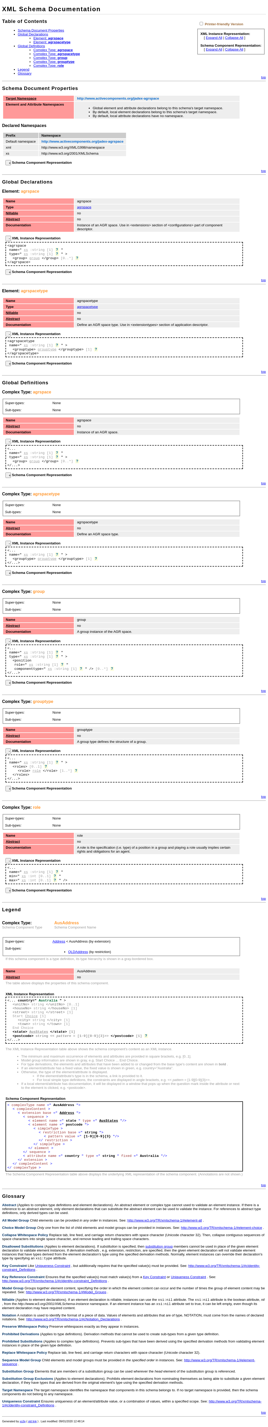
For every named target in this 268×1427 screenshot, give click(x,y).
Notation (9, 1317)
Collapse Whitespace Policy (25, 1235)
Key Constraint (14, 1266)
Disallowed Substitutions (22, 1246)
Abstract (13, 219)
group (34, 258)
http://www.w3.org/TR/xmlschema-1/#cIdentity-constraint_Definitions (54, 1281)
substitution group (159, 1246)
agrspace (30, 191)
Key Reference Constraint (23, 1277)
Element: (48, 38)
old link (32, 1422)
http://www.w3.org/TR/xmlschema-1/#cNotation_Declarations (73, 1321)
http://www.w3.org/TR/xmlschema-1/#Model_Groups (66, 1293)
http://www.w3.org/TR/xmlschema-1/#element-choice (221, 1228)
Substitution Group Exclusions (27, 1380)
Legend (23, 69)
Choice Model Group (19, 1228)
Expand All (214, 38)
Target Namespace (21, 98)
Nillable (12, 213)
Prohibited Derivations (20, 1336)
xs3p (23, 1422)
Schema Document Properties (41, 30)
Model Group (12, 1289)
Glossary (25, 73)
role (36, 771)
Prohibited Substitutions (22, 1343)
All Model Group (15, 1220)
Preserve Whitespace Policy (25, 1328)
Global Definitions (31, 46)
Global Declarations (33, 34)
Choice (31, 1016)
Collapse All (234, 38)
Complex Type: (53, 50)
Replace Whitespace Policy (24, 1354)
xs (7, 153)
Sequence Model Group (21, 1362)
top (263, 77)
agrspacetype (34, 291)
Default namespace (21, 141)
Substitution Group (18, 1373)
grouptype (47, 349)
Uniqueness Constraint (52, 1266)
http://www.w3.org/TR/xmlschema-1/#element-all (164, 1220)
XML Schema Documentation (51, 9)
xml (8, 147)
